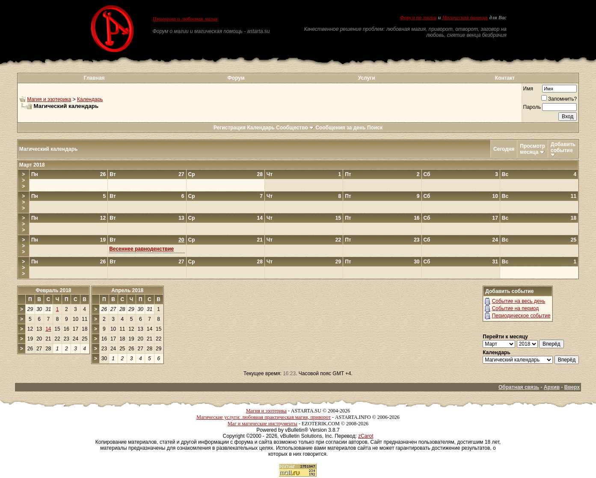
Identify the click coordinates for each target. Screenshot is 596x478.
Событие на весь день (519, 301)
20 (181, 240)
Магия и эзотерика (49, 99)
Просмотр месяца (532, 149)
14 (48, 329)
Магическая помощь (465, 18)
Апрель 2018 (127, 290)
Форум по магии (418, 18)
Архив (552, 387)
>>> (23, 180)
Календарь (90, 99)
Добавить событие (563, 147)
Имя (528, 89)
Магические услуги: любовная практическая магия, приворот (263, 417)
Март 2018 (32, 165)
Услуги (366, 78)
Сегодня (503, 149)
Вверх (572, 387)
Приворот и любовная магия (185, 19)
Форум (235, 78)
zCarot (365, 436)
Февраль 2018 (53, 290)
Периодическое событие (521, 316)
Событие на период (515, 308)
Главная (94, 78)
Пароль (532, 107)
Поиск (375, 128)
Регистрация (229, 128)
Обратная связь (518, 387)
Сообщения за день (340, 128)
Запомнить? (559, 99)
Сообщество (295, 128)
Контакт (505, 78)
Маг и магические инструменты (262, 424)
